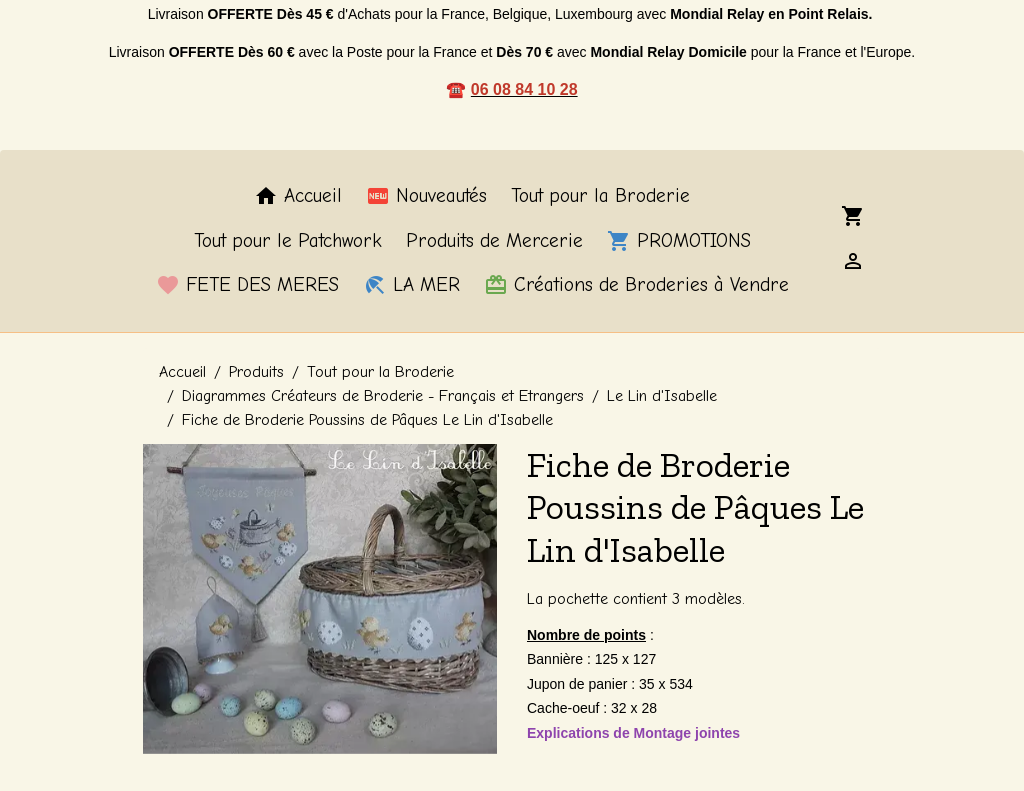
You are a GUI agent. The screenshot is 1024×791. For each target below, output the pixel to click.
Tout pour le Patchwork (288, 241)
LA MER (411, 285)
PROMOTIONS (679, 241)
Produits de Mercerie (494, 241)
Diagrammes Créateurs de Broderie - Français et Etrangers (383, 396)
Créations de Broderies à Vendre (636, 285)
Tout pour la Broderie (600, 196)
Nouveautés (426, 196)
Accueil (298, 196)
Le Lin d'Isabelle (662, 396)
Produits (256, 372)
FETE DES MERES (247, 285)
